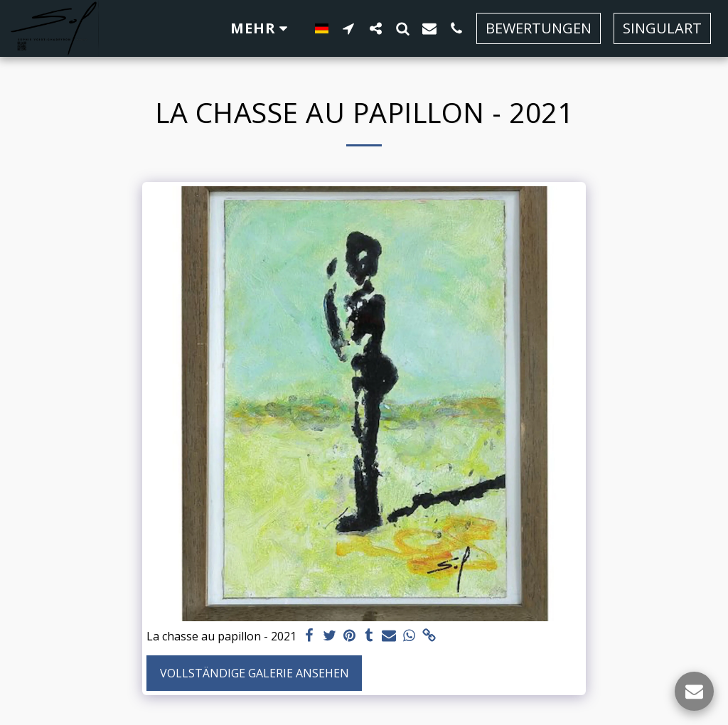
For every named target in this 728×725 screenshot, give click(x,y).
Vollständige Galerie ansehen (254, 673)
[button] (348, 28)
